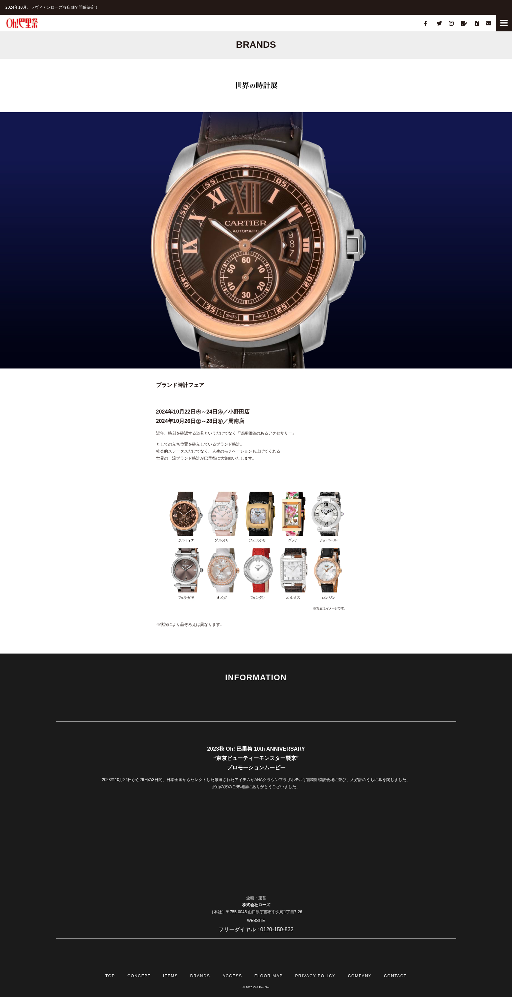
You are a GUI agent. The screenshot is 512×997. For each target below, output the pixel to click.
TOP (110, 976)
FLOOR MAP (268, 976)
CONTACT (395, 976)
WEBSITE (256, 920)
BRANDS (200, 976)
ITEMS (170, 976)
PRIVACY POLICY (315, 976)
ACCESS (232, 976)
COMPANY (360, 976)
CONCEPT (139, 976)
